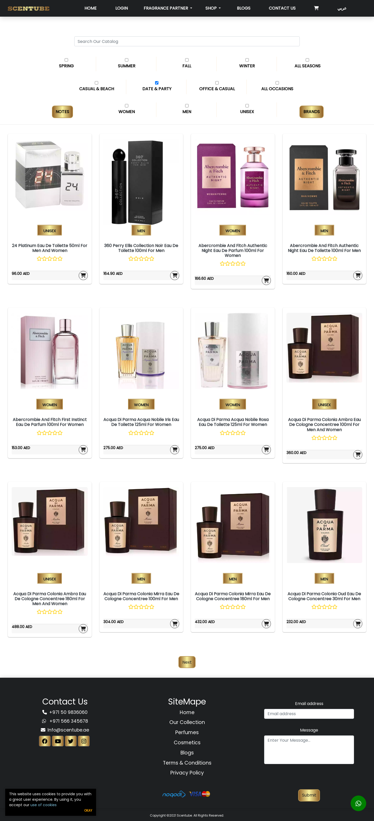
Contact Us (282, 8)
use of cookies (43, 804)
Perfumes (187, 732)
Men (186, 112)
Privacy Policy (187, 772)
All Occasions (277, 89)
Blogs (243, 8)
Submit (309, 795)
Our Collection (187, 722)
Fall (186, 66)
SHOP (211, 8)
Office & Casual (217, 89)
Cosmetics (187, 742)
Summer (126, 66)
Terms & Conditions (187, 762)
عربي (342, 8)
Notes (62, 112)
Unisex (247, 112)
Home (90, 8)
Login (121, 8)
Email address (309, 704)
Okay (88, 810)
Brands (311, 112)
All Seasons (307, 66)
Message (309, 730)
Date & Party (156, 89)
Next (187, 662)
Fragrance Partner (166, 8)
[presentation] (309, 779)
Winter (247, 66)
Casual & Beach (96, 89)
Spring (66, 66)
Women (126, 112)
